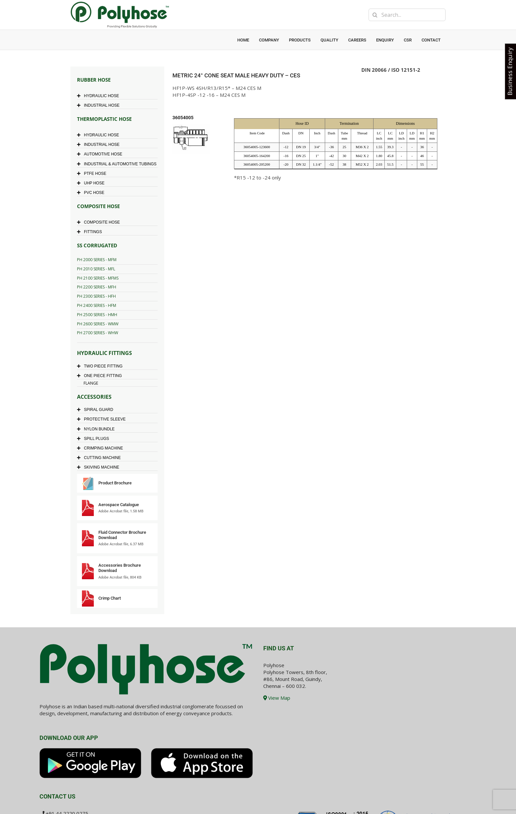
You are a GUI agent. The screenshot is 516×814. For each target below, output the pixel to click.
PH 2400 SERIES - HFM (96, 305)
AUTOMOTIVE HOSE (101, 154)
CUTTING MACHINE (100, 457)
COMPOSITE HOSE (100, 222)
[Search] (375, 15)
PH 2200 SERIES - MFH (96, 287)
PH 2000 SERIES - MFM (96, 259)
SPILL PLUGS (94, 438)
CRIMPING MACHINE (101, 448)
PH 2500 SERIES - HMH (97, 314)
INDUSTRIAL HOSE (99, 105)
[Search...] (407, 15)
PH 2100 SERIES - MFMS (97, 278)
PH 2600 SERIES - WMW (97, 324)
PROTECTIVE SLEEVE (103, 419)
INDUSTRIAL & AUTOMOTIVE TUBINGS (118, 164)
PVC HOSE (92, 192)
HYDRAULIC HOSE (99, 96)
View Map (276, 697)
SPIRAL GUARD (96, 409)
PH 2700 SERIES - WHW (97, 333)
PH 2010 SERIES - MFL (96, 269)
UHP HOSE (92, 183)
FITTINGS (91, 232)
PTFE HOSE (93, 173)
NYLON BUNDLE (97, 429)
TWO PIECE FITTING (101, 366)
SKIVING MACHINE (99, 467)
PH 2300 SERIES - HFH (96, 296)
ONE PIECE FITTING (101, 375)
